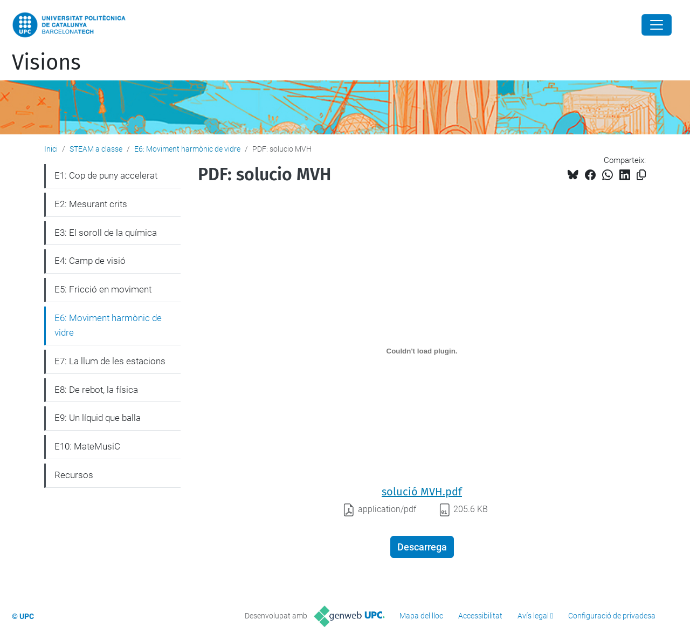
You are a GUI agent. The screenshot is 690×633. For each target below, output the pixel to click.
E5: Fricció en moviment (102, 289)
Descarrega (422, 547)
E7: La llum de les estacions (109, 361)
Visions (46, 63)
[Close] (656, 25)
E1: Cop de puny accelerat (105, 175)
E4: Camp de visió (90, 260)
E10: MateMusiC (87, 446)
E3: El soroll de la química (105, 232)
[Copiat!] (641, 175)
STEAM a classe (96, 149)
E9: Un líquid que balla (97, 417)
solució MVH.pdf (422, 491)
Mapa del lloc (421, 615)
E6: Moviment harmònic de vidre (187, 149)
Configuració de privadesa (612, 615)
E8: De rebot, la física (96, 389)
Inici (51, 149)
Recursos (73, 474)
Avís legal (533, 615)
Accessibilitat (480, 615)
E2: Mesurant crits (90, 204)
